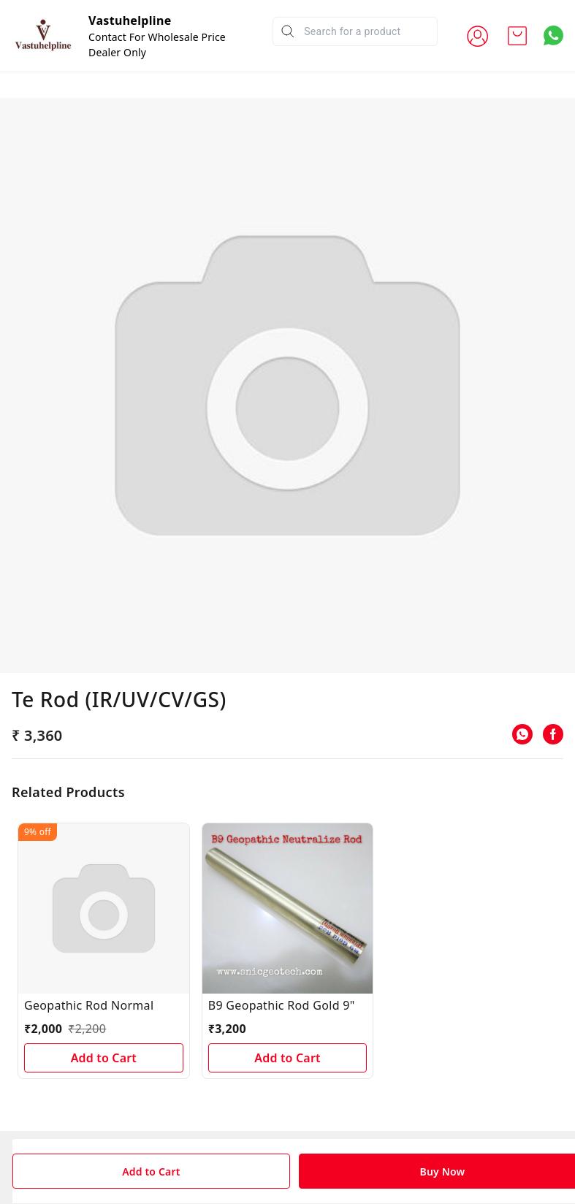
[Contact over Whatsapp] (553, 35)
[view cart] (517, 36)
